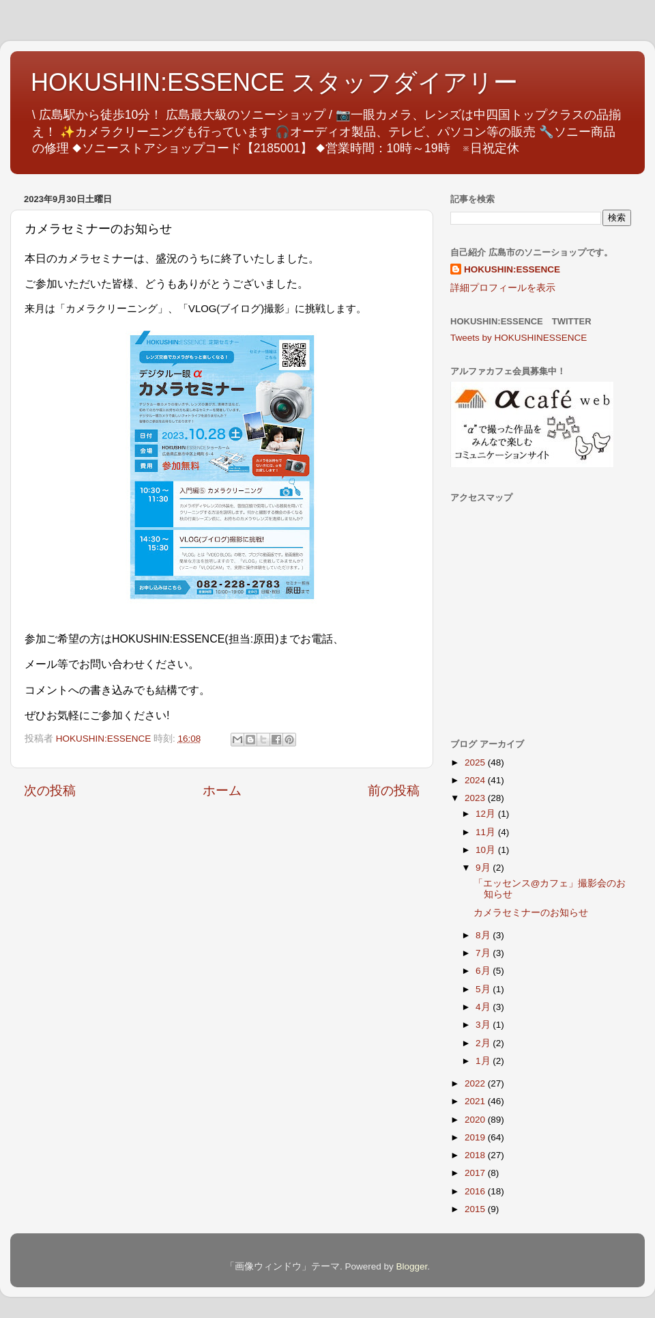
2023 (476, 798)
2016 (476, 1191)
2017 (476, 1173)
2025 (476, 762)
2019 (476, 1137)
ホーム (222, 790)
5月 (484, 989)
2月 (484, 1043)
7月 (484, 953)
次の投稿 (50, 790)
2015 (476, 1209)
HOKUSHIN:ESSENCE (512, 269)
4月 (484, 1007)
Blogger (411, 1266)
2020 (476, 1119)
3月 (484, 1025)
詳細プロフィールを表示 (502, 288)
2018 (476, 1155)
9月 (484, 868)
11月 (487, 832)
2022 (476, 1083)
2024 (476, 780)
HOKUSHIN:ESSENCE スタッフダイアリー (274, 82)
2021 (476, 1101)
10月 (487, 850)
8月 (484, 935)
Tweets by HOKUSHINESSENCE (518, 338)
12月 (487, 814)
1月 (484, 1061)
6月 (484, 971)
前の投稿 (394, 790)
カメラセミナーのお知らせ (531, 913)
